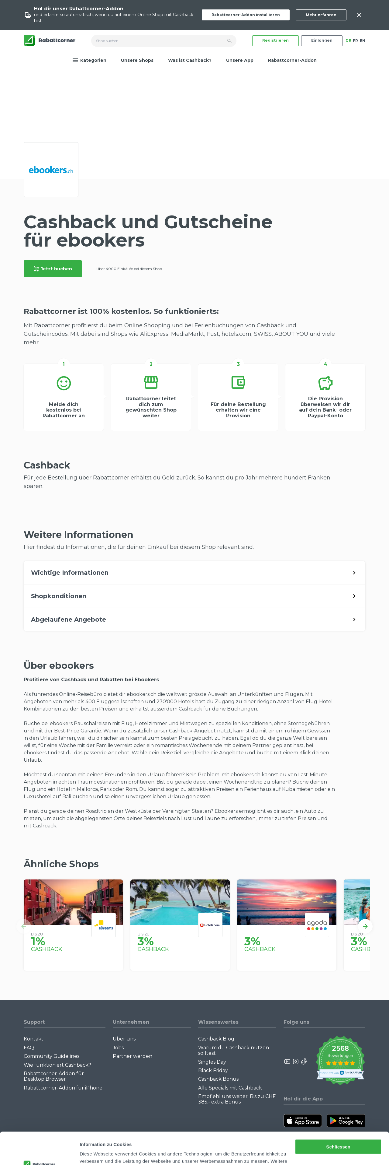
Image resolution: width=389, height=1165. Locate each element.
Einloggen (321, 40)
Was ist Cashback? (190, 60)
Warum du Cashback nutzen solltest (233, 1050)
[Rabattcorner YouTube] (287, 1061)
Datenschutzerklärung (239, 1136)
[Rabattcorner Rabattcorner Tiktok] (304, 1061)
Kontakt (33, 1039)
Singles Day (212, 1062)
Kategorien (89, 60)
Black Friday (213, 1070)
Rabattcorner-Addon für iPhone (63, 1088)
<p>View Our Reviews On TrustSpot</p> (340, 1061)
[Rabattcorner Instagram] (295, 1061)
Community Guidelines (51, 1056)
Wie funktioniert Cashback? (57, 1065)
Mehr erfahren (321, 14)
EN (362, 40)
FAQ (29, 1048)
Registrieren (275, 40)
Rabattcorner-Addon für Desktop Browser (54, 1076)
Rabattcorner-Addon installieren (246, 14)
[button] (23, 926)
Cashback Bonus (218, 1079)
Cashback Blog (216, 1039)
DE (348, 40)
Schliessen (338, 1114)
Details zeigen (95, 1153)
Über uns (124, 1039)
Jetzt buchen (52, 269)
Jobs (118, 1048)
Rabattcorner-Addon (292, 60)
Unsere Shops (137, 60)
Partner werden (132, 1056)
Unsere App (239, 60)
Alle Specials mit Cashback (230, 1088)
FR (355, 40)
